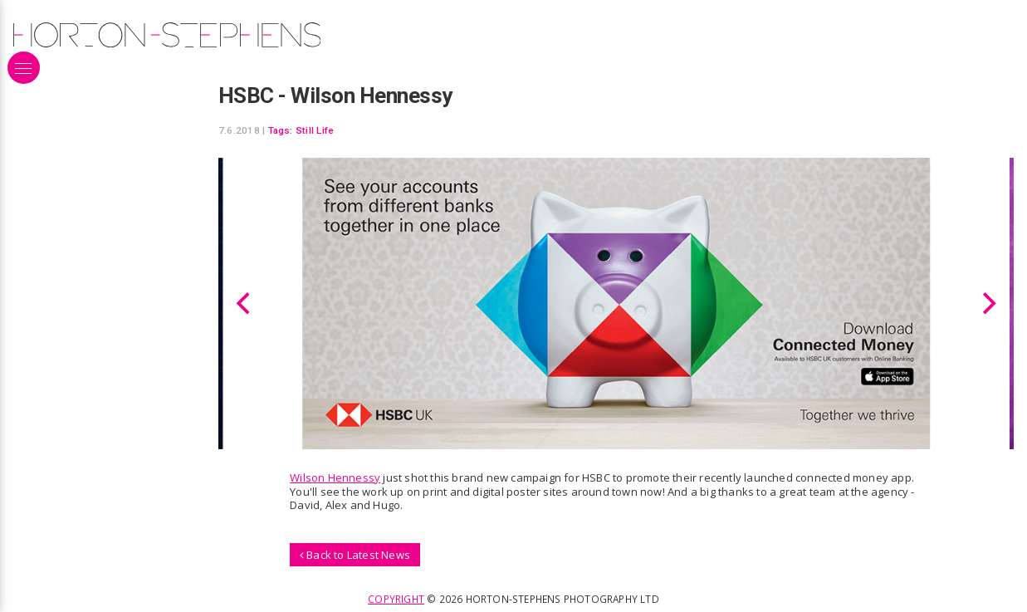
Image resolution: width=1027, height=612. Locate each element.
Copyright (396, 598)
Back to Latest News (355, 554)
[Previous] (245, 303)
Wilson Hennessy (335, 477)
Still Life (315, 130)
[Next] (987, 303)
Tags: (280, 130)
